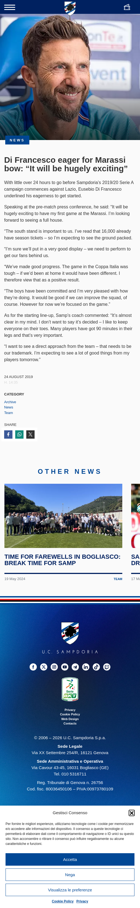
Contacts (69, 723)
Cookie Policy (63, 901)
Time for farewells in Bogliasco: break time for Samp (62, 559)
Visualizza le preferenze (70, 890)
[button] (131, 813)
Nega (70, 874)
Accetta (70, 859)
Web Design (70, 719)
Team (8, 413)
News (8, 407)
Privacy (82, 901)
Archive (10, 402)
